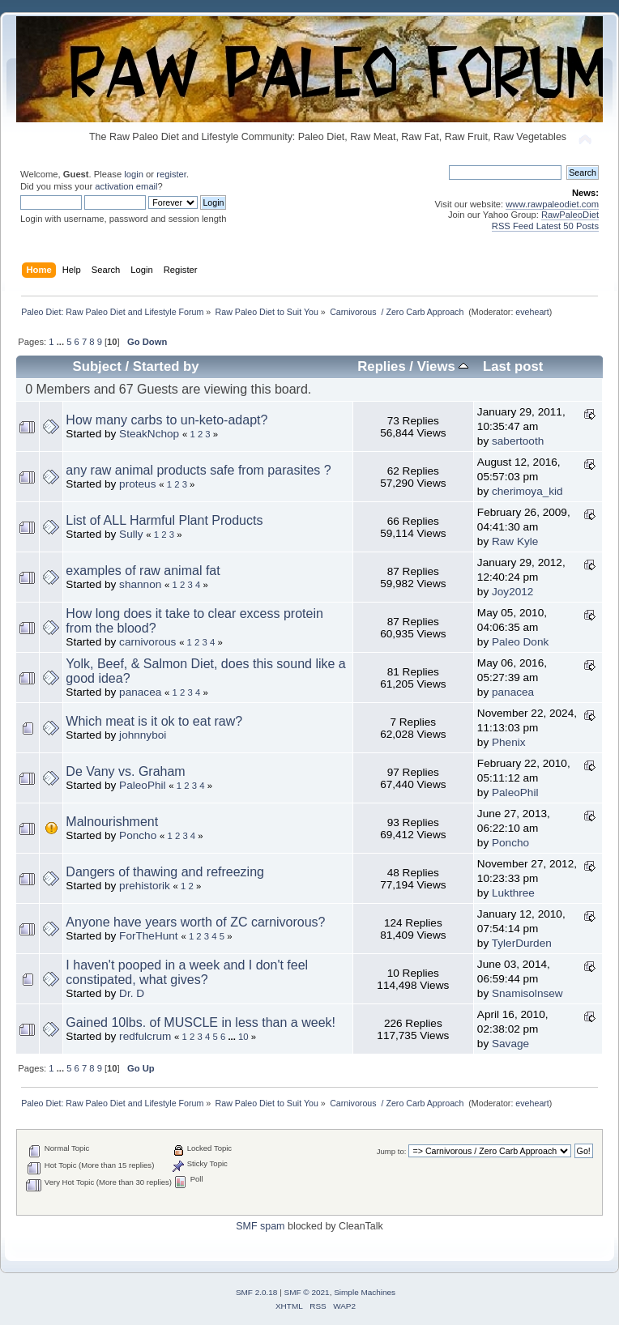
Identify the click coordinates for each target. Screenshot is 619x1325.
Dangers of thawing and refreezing (165, 872)
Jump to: (392, 1151)
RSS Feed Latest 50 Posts (545, 226)
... (61, 342)
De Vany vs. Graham (125, 771)
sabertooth (518, 441)
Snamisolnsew (527, 993)
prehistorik (144, 886)
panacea (140, 692)
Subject (97, 366)
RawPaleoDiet (570, 214)
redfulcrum (145, 1036)
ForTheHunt (148, 936)
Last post (513, 366)
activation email (126, 186)
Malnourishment (112, 822)
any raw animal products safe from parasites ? (198, 470)
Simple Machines (364, 1292)
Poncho (137, 835)
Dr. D (131, 993)
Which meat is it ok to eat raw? (154, 721)
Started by (166, 366)
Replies (381, 366)
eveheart (532, 312)
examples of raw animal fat (143, 570)
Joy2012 (512, 592)
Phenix (509, 742)
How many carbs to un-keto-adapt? (166, 420)
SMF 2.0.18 (257, 1292)
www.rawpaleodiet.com (552, 204)
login (133, 174)
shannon (140, 584)
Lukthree (513, 893)
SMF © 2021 (307, 1292)
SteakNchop (149, 434)
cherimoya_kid (527, 491)
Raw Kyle (515, 541)
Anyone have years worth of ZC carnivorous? (195, 922)
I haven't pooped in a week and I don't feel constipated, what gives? (187, 972)
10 (243, 1037)
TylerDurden (522, 943)
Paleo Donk (520, 642)
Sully (131, 534)
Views (443, 366)
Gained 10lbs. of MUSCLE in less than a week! (200, 1022)
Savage (510, 1043)
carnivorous (147, 642)
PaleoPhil (142, 785)
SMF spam (260, 1226)
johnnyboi (142, 735)
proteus (137, 484)
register (171, 174)
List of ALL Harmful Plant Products (164, 520)
